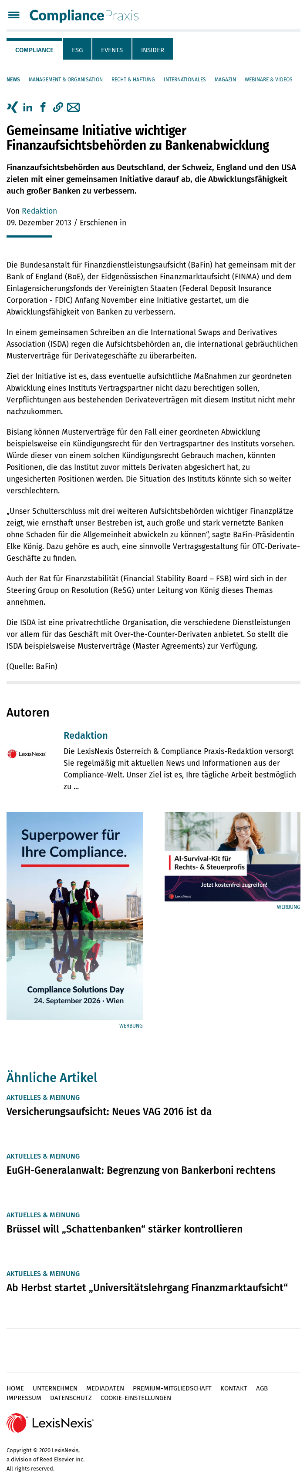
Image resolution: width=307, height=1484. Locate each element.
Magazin (225, 80)
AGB (262, 1388)
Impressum (24, 1398)
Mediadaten (105, 1388)
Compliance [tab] (34, 50)
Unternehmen (55, 1388)
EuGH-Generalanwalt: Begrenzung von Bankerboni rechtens (141, 1170)
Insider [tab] (152, 50)
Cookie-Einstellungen (136, 1398)
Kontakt (233, 1388)
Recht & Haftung (133, 80)
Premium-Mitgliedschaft (172, 1388)
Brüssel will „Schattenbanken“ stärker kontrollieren (125, 1229)
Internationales (185, 80)
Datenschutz (71, 1398)
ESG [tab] (77, 50)
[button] (58, 107)
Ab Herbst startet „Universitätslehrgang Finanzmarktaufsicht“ (147, 1288)
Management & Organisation (66, 80)
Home (15, 1388)
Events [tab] (112, 50)
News (13, 80)
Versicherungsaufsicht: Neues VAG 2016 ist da (109, 1111)
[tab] (35, 49)
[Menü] (14, 16)
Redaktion (39, 211)
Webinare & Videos (269, 80)
